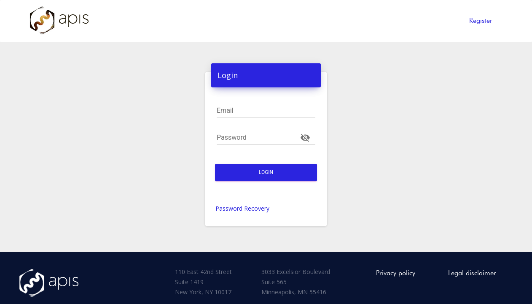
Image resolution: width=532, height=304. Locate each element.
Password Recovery (242, 208)
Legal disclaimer (472, 273)
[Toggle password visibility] (305, 138)
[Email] (266, 110)
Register (480, 20)
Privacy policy (395, 273)
